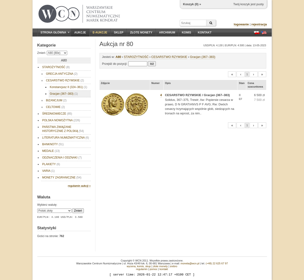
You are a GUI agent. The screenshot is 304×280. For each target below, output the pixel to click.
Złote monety (141, 32)
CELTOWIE (55, 107)
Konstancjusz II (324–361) (68, 87)
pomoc (153, 269)
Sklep (118, 32)
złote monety (160, 266)
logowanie (241, 24)
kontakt (164, 269)
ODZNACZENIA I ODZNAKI (62, 157)
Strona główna (55, 32)
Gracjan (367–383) (64, 93)
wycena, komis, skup (139, 266)
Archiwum (167, 32)
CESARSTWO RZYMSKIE (65, 80)
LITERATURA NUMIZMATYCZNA (65, 137)
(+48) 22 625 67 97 (217, 263)
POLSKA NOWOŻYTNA (61, 120)
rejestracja (259, 24)
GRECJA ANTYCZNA (62, 73)
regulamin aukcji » (79, 185)
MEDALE (51, 151)
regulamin (141, 269)
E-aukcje (100, 32)
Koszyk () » (192, 4)
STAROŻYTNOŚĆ (56, 67)
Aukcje (80, 32)
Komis (186, 32)
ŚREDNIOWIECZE (57, 113)
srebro (173, 266)
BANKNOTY (53, 144)
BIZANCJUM (56, 100)
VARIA (48, 171)
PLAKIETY (51, 164)
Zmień (78, 210)
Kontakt (205, 32)
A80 (118, 57)
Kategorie (46, 45)
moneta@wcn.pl (189, 263)
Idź (152, 63)
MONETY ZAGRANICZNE (61, 177)
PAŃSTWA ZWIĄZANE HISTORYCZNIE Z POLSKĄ (63, 129)
